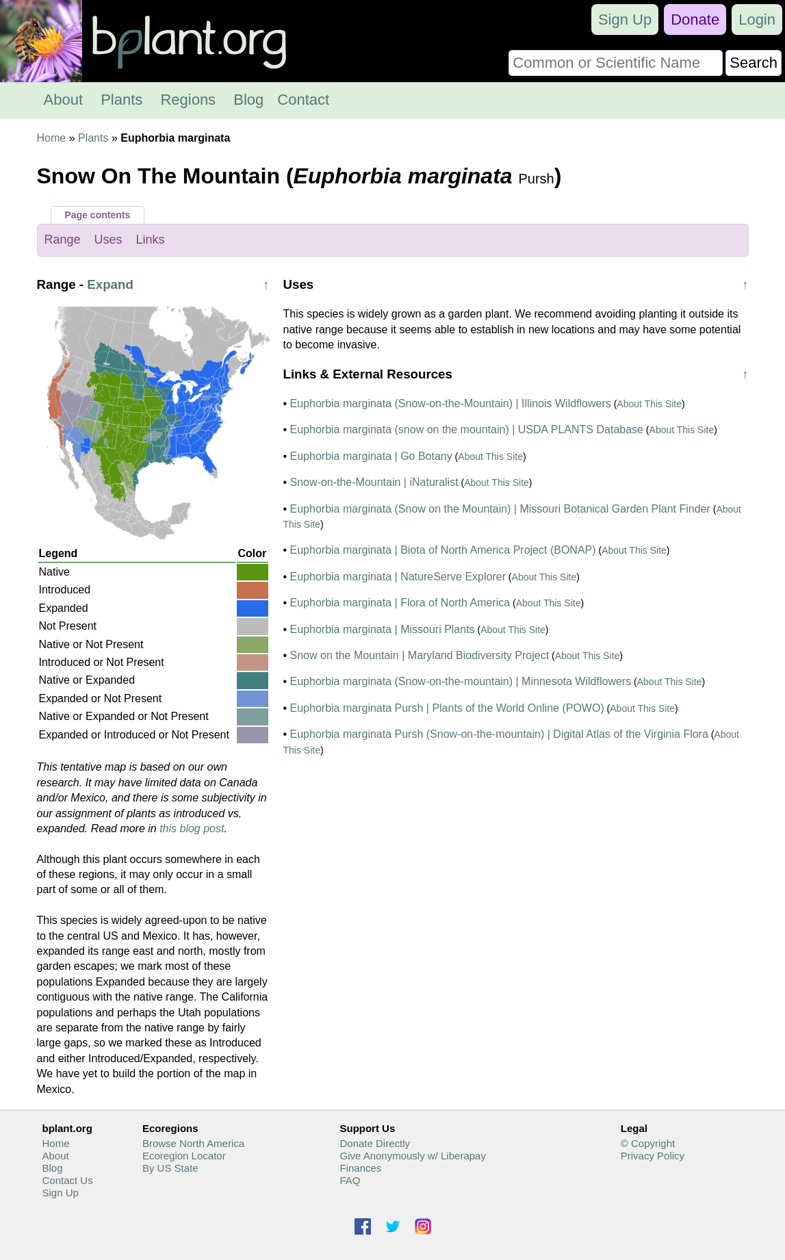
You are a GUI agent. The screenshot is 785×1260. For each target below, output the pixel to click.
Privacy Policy (652, 1155)
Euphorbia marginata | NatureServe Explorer (398, 576)
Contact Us (67, 1180)
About (63, 99)
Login (756, 19)
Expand (110, 284)
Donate (695, 19)
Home (51, 138)
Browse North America (193, 1143)
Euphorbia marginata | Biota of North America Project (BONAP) (443, 550)
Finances (360, 1168)
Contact (303, 99)
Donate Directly (374, 1143)
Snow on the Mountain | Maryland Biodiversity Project (420, 655)
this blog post (191, 828)
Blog (248, 99)
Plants (121, 99)
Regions (188, 99)
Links (150, 239)
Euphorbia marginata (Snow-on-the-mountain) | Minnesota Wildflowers (461, 681)
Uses (108, 239)
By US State (170, 1168)
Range (62, 239)
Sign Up (625, 19)
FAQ (349, 1180)
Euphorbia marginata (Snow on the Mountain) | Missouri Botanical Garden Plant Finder (500, 509)
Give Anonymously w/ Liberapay (412, 1155)
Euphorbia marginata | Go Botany (371, 456)
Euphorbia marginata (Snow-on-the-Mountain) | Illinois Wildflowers (450, 403)
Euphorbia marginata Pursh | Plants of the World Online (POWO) (447, 708)
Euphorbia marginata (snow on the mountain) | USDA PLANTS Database (466, 429)
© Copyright (648, 1143)
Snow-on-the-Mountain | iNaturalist (374, 482)
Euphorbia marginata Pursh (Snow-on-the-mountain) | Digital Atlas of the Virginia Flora (499, 734)
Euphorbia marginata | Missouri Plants (382, 629)
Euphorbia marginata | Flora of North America (400, 602)
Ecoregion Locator (184, 1155)
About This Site (649, 403)
